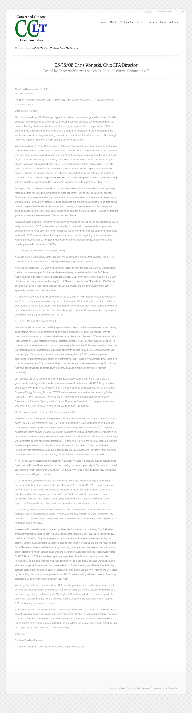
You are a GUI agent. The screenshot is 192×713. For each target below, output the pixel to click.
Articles (173, 22)
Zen (123, 688)
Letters (153, 22)
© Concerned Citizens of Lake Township (157, 688)
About (113, 22)
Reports (141, 22)
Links (163, 22)
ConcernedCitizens (72, 71)
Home (103, 22)
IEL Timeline (126, 22)
